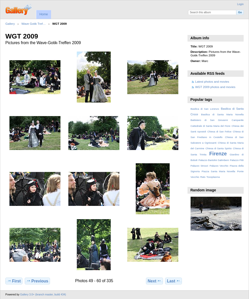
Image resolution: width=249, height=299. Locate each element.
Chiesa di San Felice (219, 131)
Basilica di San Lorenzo (205, 108)
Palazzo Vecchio (218, 165)
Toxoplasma (213, 177)
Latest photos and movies (212, 81)
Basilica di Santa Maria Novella (222, 114)
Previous (37, 281)
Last (173, 281)
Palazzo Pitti (237, 160)
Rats (202, 177)
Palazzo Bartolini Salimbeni (213, 160)
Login (240, 4)
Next (154, 281)
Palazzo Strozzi (199, 165)
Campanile (238, 120)
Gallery (10, 23)
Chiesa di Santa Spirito (218, 148)
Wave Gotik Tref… (33, 23)
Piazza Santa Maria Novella (218, 171)
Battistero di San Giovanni (209, 120)
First (14, 281)
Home (43, 14)
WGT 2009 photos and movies (215, 87)
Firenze (218, 153)
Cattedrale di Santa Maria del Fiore (210, 125)
